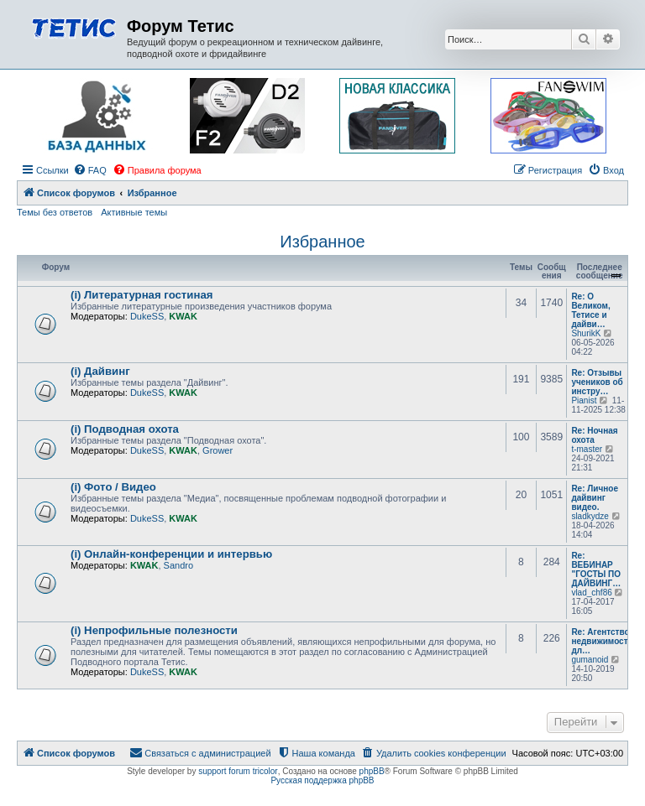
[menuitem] (90, 170)
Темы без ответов (54, 212)
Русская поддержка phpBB (322, 780)
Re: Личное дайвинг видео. (594, 498)
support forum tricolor (237, 771)
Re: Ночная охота (594, 435)
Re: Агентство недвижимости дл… (601, 641)
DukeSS (147, 316)
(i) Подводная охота (125, 429)
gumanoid (589, 659)
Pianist (583, 400)
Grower (217, 450)
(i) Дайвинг (100, 371)
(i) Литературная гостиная (141, 295)
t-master (586, 449)
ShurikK (585, 333)
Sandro (178, 565)
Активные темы (134, 212)
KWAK (183, 316)
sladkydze (589, 516)
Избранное (322, 241)
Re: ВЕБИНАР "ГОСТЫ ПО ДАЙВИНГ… (596, 569)
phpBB (372, 771)
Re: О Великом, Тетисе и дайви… (590, 310)
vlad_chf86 (591, 592)
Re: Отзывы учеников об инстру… (596, 382)
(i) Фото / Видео (113, 487)
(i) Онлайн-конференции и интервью (171, 554)
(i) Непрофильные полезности (154, 630)
